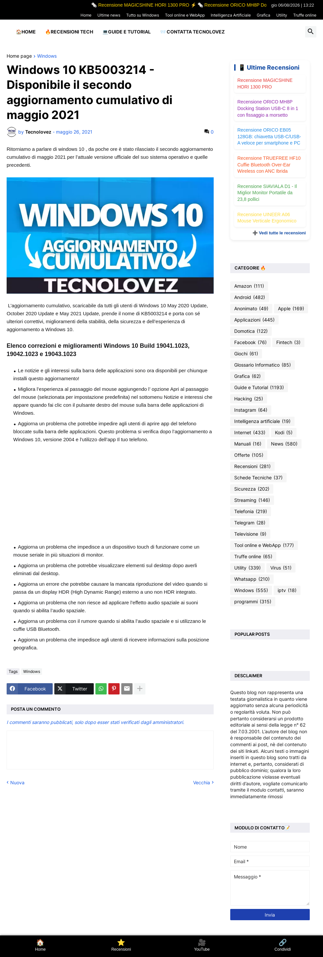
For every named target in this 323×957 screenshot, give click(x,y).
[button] (310, 31)
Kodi (284, 432)
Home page (19, 56)
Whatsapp (252, 579)
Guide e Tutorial (259, 387)
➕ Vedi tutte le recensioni (279, 232)
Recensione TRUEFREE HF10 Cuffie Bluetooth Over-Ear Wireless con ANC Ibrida (269, 164)
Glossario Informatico (262, 365)
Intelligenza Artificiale (231, 15)
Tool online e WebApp (185, 15)
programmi (252, 601)
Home (86, 15)
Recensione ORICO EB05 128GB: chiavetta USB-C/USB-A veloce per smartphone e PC (269, 136)
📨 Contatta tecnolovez (192, 31)
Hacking (248, 398)
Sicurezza (251, 489)
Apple (291, 308)
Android (249, 297)
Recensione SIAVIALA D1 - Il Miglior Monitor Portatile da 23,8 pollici (267, 193)
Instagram (250, 410)
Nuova (17, 782)
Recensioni (252, 466)
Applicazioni (254, 320)
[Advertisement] (110, 493)
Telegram (249, 522)
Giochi (246, 353)
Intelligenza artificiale (262, 421)
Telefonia (250, 511)
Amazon (249, 286)
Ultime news (108, 15)
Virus (281, 568)
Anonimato (251, 308)
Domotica (251, 331)
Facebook (250, 342)
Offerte (248, 455)
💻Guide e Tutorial (126, 31)
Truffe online (304, 15)
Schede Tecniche (258, 477)
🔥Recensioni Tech (69, 31)
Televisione (250, 534)
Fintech (288, 342)
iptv (287, 590)
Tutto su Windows (142, 15)
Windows (47, 56)
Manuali (247, 444)
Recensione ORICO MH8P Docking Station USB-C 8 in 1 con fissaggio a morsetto (268, 108)
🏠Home (26, 31)
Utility (281, 15)
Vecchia (201, 782)
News (284, 444)
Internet (249, 432)
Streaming (252, 500)
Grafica (263, 15)
